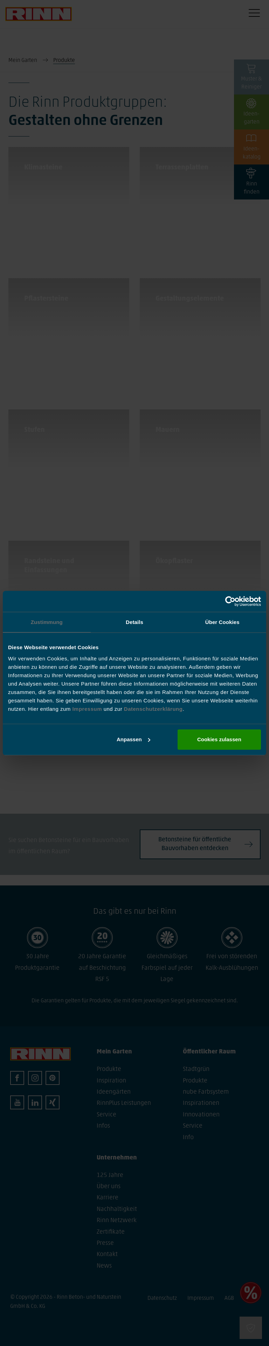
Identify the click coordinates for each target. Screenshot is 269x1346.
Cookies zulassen (219, 739)
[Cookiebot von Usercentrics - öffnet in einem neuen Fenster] (230, 601)
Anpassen (133, 739)
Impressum (87, 709)
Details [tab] (134, 622)
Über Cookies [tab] (222, 622)
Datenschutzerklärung (153, 709)
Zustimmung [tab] (47, 622)
